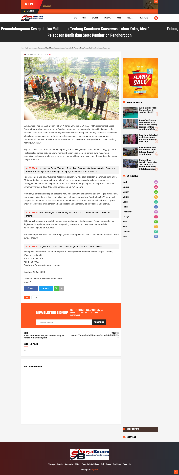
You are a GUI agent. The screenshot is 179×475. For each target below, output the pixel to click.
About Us (60, 464)
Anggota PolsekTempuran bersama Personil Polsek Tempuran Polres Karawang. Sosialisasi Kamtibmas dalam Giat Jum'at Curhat (148, 125)
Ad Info (77, 464)
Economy (126, 192)
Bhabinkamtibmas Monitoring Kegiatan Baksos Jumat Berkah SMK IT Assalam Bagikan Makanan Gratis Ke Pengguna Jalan (148, 165)
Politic (125, 236)
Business (126, 187)
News (125, 226)
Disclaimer (117, 464)
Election (125, 202)
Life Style (126, 217)
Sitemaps (51, 464)
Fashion (125, 207)
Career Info (127, 464)
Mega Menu (144, 18)
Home (75, 18)
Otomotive (126, 231)
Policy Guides (106, 464)
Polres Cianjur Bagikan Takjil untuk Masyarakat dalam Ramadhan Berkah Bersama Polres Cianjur (148, 138)
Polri (35, 297)
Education (126, 197)
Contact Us (69, 464)
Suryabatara (94, 469)
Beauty (125, 182)
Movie (125, 221)
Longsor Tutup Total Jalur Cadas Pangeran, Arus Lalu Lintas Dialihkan (71, 246)
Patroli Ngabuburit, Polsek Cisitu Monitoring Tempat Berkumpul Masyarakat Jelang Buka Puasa (147, 151)
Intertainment (127, 212)
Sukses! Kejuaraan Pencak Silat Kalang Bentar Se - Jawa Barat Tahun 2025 (147, 110)
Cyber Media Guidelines (90, 464)
